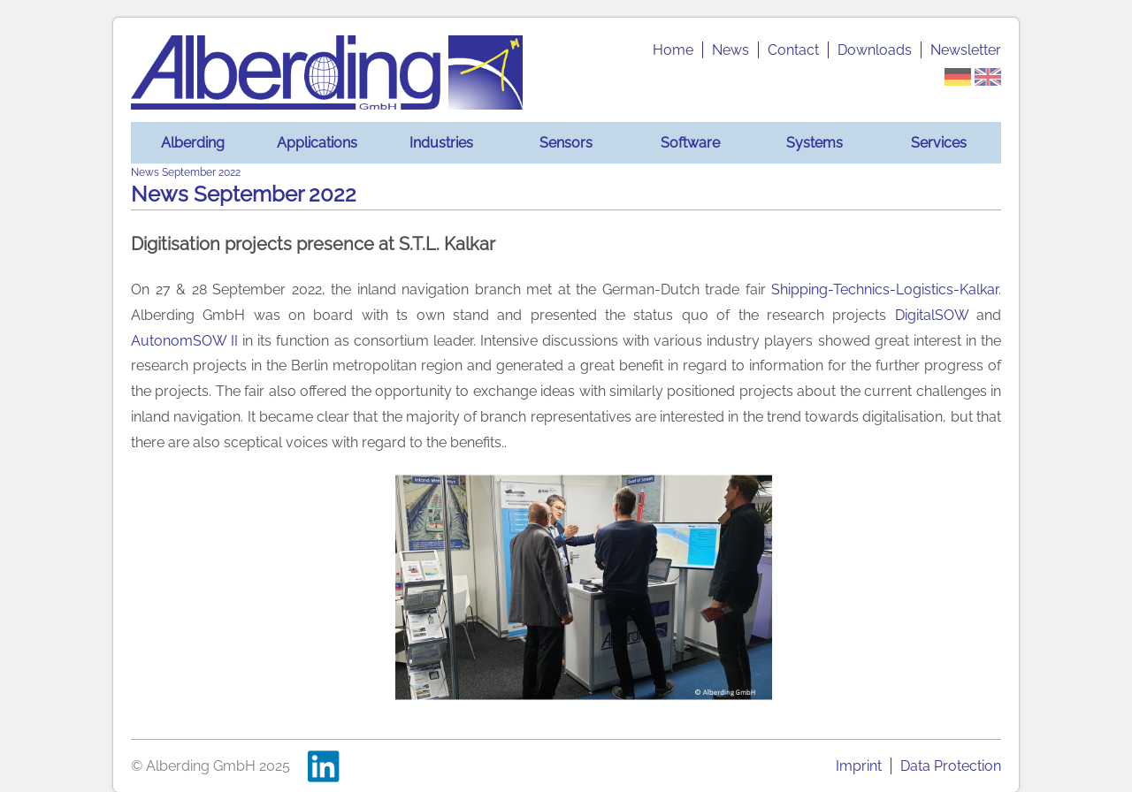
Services (939, 142)
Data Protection (950, 766)
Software (690, 142)
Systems (814, 142)
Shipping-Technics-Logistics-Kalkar (884, 289)
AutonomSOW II (184, 340)
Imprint (859, 766)
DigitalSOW (931, 315)
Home (673, 50)
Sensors (566, 142)
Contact (793, 50)
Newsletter (965, 50)
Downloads (875, 50)
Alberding (193, 142)
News (730, 50)
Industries (441, 142)
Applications (317, 142)
